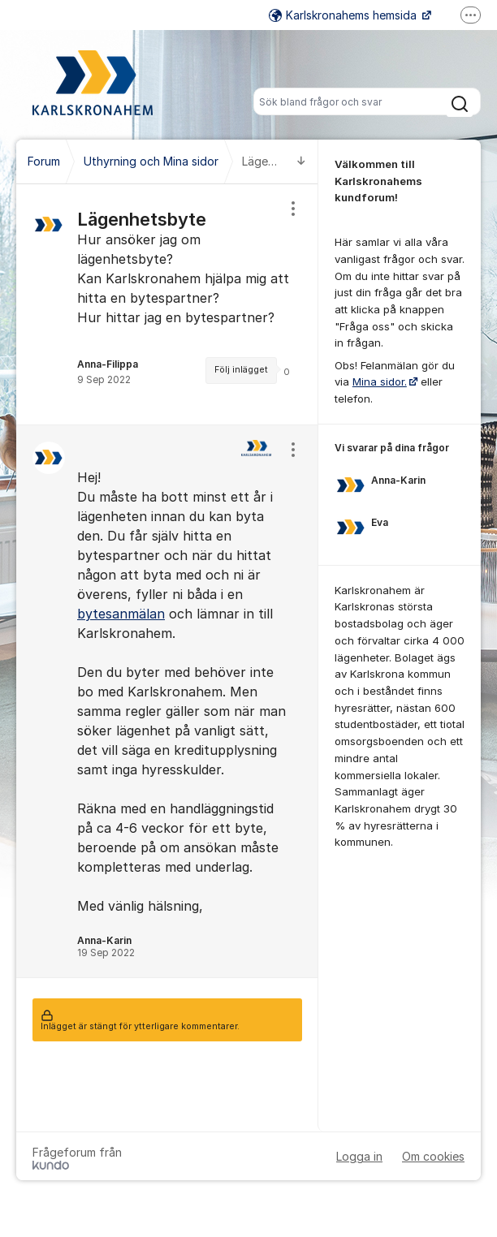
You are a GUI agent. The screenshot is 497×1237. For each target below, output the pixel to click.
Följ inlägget (241, 369)
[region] (167, 304)
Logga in (359, 1156)
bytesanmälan (121, 614)
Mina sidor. (379, 381)
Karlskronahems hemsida (344, 15)
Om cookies (433, 1156)
